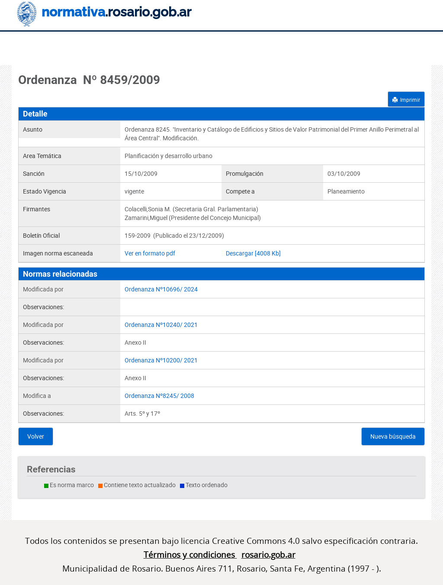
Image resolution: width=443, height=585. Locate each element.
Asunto (32, 129)
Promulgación (244, 173)
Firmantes (36, 209)
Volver (35, 436)
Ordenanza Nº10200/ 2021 (161, 360)
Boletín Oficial (41, 235)
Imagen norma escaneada (58, 253)
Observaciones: (43, 307)
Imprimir (406, 99)
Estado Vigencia (44, 191)
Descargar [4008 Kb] (253, 253)
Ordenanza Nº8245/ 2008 (159, 395)
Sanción (34, 173)
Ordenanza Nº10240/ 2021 (161, 324)
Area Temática (42, 156)
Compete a (240, 191)
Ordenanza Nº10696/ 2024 (161, 289)
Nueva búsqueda (393, 436)
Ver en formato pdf (150, 253)
